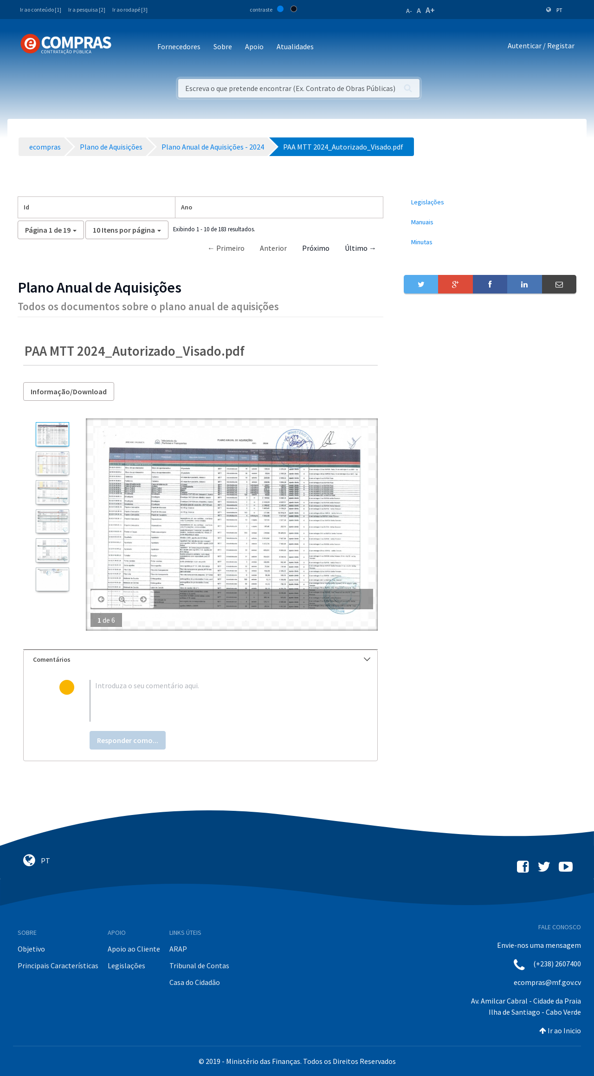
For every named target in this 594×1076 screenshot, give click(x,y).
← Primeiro (226, 248)
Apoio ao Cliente (134, 948)
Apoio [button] (254, 46)
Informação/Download (69, 391)
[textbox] (216, 701)
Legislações (126, 965)
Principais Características (58, 965)
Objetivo (31, 948)
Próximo (315, 248)
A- (409, 11)
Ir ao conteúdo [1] (40, 9)
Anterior (273, 248)
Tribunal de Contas (199, 965)
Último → (360, 248)
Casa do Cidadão (194, 982)
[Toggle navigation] (124, 47)
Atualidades (295, 46)
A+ (430, 10)
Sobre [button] (222, 46)
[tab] (200, 659)
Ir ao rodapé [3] (130, 9)
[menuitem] (490, 202)
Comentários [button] (201, 659)
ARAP (178, 948)
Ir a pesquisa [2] (86, 9)
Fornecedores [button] (178, 46)
